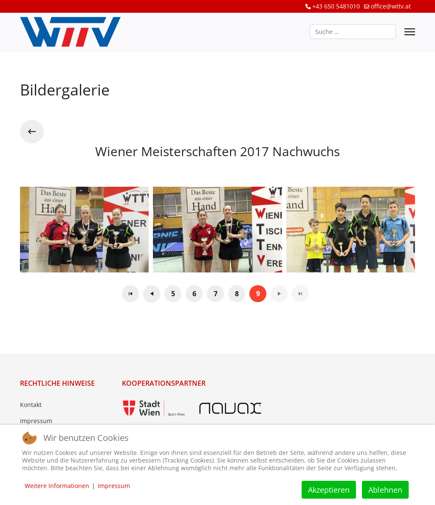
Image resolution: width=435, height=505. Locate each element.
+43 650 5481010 (336, 6)
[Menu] (409, 32)
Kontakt (31, 405)
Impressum (36, 421)
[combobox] (353, 31)
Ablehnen (385, 490)
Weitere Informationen (57, 486)
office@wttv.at (391, 6)
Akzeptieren (329, 490)
